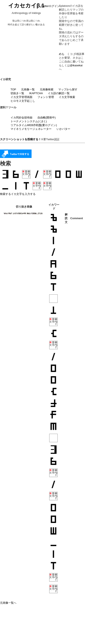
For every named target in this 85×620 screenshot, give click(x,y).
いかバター (63, 129)
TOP (13, 89)
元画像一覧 (28, 89)
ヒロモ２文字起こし (23, 100)
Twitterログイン (50, 6)
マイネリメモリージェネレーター (31, 129)
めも (61, 54)
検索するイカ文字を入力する (18, 194)
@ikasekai (76, 65)
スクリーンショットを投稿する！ (20, 139)
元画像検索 (46, 89)
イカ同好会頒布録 (21, 117)
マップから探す (67, 89)
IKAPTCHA (36, 93)
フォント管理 (45, 97)
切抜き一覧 (17, 93)
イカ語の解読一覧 (59, 93)
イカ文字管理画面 (21, 97)
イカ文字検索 (67, 97)
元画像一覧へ (8, 602)
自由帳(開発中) (46, 117)
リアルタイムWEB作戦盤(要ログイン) (34, 125)
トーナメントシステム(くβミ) (29, 121)
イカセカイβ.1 (26, 5)
